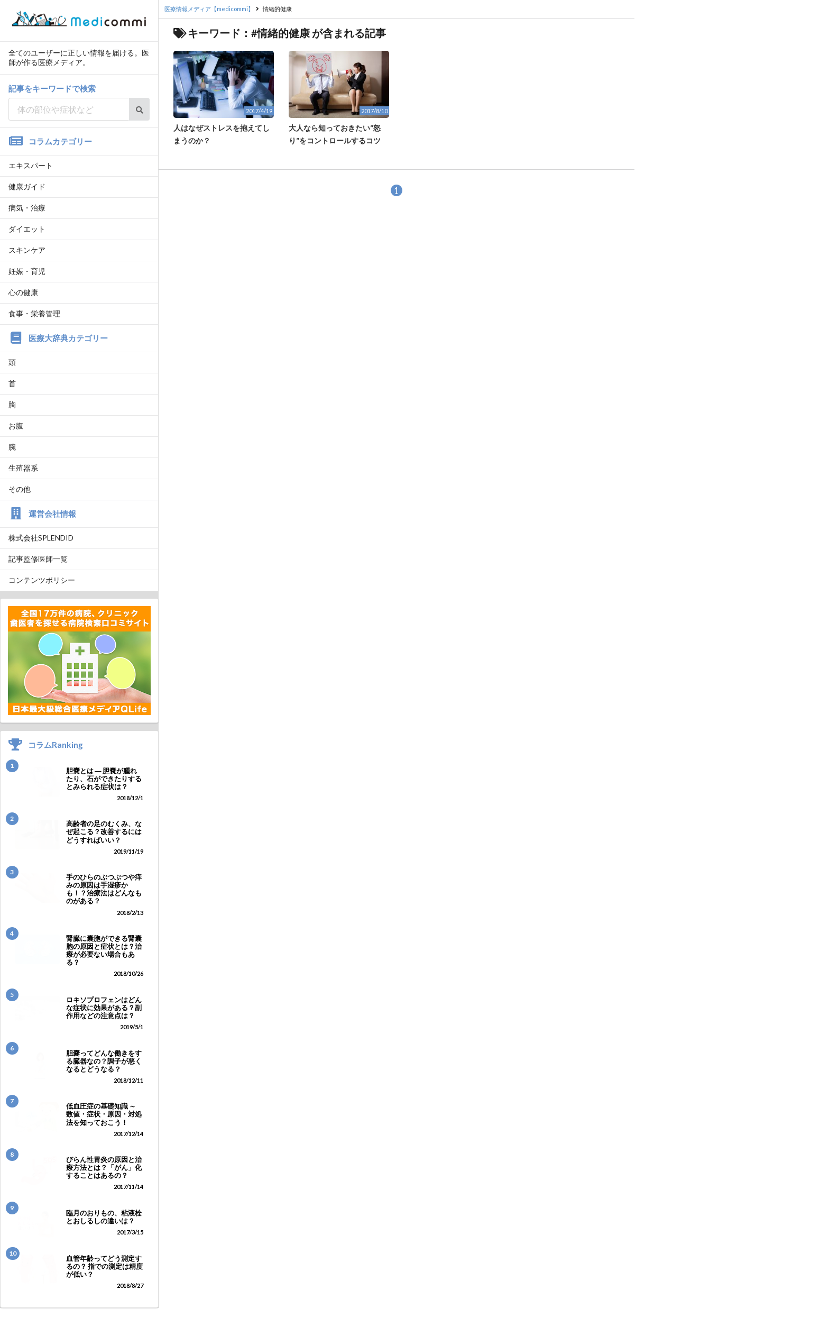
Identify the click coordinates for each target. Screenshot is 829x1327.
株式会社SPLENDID (40, 537)
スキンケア (26, 249)
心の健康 (23, 292)
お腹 (15, 425)
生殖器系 (23, 467)
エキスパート (30, 165)
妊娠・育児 (26, 271)
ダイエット (26, 228)
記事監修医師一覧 (38, 558)
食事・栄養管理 (34, 313)
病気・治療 (26, 207)
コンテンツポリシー (41, 579)
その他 (19, 488)
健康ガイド (26, 186)
